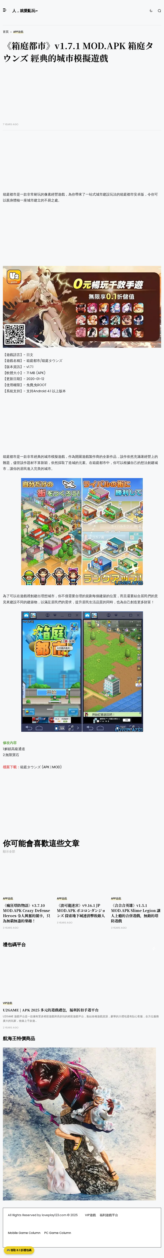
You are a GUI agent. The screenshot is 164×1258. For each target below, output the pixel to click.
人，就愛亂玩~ (25, 10)
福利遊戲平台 (109, 1215)
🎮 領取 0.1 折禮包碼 (19, 1250)
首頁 (6, 32)
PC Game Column (57, 1233)
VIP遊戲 (7, 1003)
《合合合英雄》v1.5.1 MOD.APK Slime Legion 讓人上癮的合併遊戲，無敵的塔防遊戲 (135, 913)
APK (46, 767)
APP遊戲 (18, 32)
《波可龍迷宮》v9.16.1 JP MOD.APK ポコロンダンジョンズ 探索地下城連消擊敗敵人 (81, 910)
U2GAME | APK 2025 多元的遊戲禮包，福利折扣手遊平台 (51, 1009)
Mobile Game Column (24, 1233)
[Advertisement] (82, 96)
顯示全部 (9, 851)
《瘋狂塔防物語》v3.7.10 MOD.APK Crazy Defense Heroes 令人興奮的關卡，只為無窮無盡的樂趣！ (26, 913)
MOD (56, 767)
